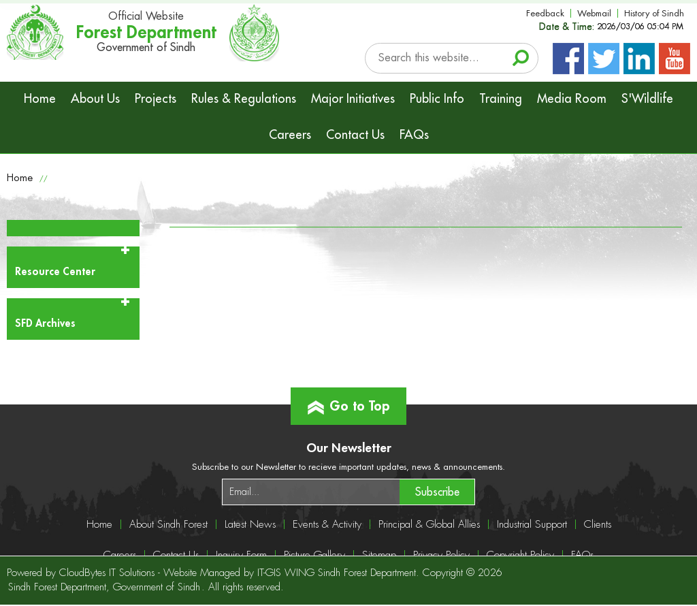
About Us (95, 99)
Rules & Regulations (243, 99)
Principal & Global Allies (429, 524)
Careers (290, 135)
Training (500, 99)
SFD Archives (45, 324)
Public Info (437, 99)
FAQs (414, 135)
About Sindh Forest (168, 524)
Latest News (250, 524)
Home (40, 99)
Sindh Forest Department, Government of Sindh (104, 587)
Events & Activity (327, 524)
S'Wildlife (647, 99)
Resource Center (55, 272)
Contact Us (355, 135)
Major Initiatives (353, 99)
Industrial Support (532, 524)
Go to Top (349, 400)
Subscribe (437, 492)
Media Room (571, 99)
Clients (597, 524)
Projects (155, 99)
